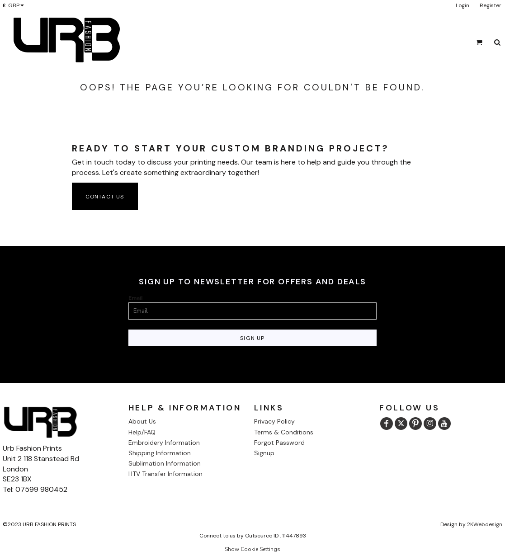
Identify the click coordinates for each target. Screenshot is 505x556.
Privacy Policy (274, 421)
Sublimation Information (164, 463)
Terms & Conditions (283, 432)
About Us (142, 421)
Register (490, 5)
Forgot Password (279, 442)
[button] (15, 5)
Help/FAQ (142, 432)
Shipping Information (159, 453)
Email (135, 298)
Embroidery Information (164, 442)
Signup (264, 453)
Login (462, 5)
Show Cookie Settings (252, 549)
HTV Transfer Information (165, 474)
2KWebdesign (484, 524)
